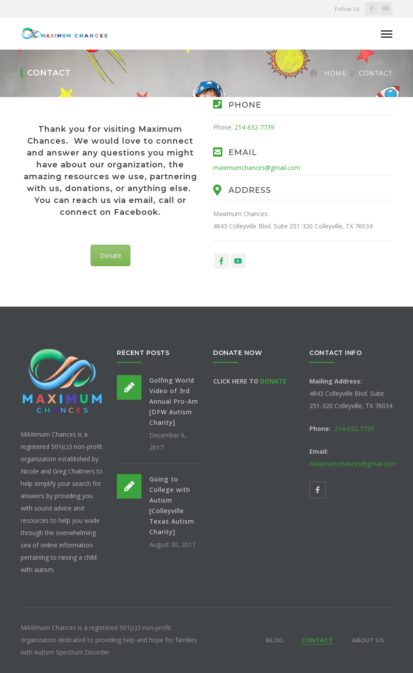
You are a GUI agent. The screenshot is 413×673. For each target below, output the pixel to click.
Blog (274, 640)
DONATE (273, 381)
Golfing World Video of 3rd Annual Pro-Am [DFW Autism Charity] (173, 401)
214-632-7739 (254, 127)
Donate (110, 255)
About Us (367, 640)
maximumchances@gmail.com (256, 167)
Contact (317, 640)
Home (335, 73)
